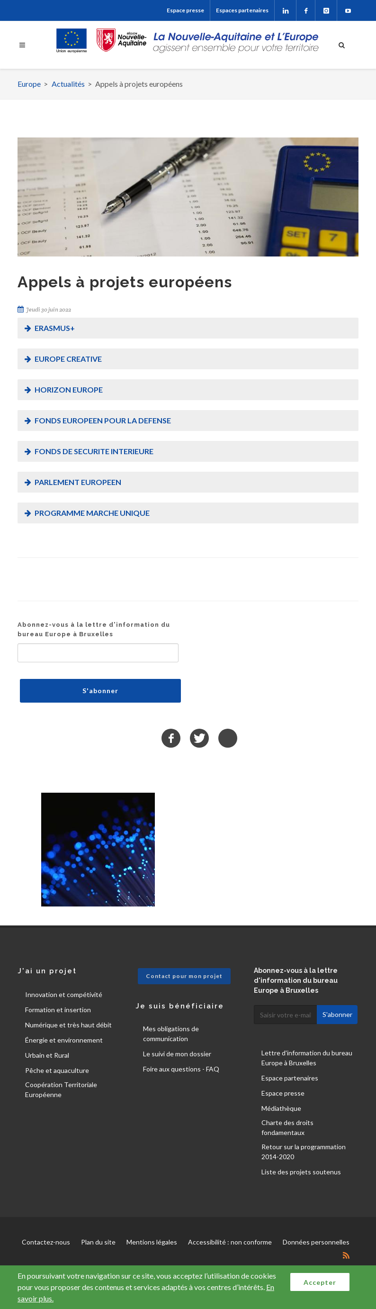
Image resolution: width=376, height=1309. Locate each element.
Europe (29, 83)
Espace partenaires (289, 1078)
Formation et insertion (58, 1010)
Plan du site (98, 1242)
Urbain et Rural (47, 1055)
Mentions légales (151, 1242)
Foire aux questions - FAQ (181, 1069)
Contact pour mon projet (184, 975)
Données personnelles (316, 1242)
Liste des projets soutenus (301, 1172)
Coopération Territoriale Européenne (61, 1089)
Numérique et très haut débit (68, 1025)
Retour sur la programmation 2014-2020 (303, 1152)
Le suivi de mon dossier (177, 1054)
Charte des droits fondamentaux (287, 1127)
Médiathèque (281, 1108)
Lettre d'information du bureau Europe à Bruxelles (306, 1058)
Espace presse (185, 10)
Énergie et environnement (64, 1040)
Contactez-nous (46, 1242)
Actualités (68, 83)
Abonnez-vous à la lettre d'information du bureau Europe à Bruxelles (94, 629)
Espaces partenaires (242, 10)
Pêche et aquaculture (57, 1070)
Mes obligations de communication (171, 1034)
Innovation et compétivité (63, 994)
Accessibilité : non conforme (230, 1242)
